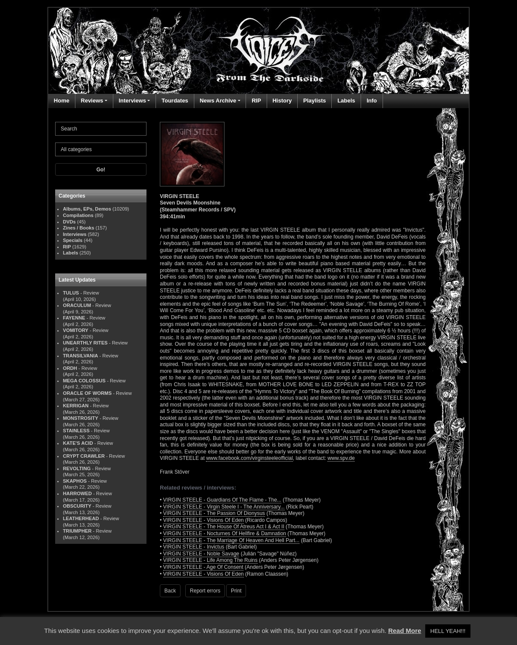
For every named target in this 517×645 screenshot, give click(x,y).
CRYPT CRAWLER (84, 456)
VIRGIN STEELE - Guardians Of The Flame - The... (222, 500)
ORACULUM (77, 305)
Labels (346, 100)
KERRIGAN (76, 405)
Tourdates (175, 100)
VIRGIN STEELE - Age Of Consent (203, 567)
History (282, 100)
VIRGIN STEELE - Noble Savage (201, 554)
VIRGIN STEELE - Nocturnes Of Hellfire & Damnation (224, 533)
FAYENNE (74, 317)
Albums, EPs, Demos (87, 208)
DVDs (69, 221)
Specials (72, 240)
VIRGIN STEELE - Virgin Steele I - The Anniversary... (224, 507)
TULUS (71, 292)
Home (61, 100)
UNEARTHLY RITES (85, 342)
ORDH (70, 368)
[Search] (100, 129)
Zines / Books (78, 227)
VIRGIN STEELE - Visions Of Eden (203, 520)
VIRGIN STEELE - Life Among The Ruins (210, 560)
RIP (256, 100)
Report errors (205, 591)
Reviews (92, 100)
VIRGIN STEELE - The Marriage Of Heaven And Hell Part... (231, 540)
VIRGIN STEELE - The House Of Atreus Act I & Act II (223, 527)
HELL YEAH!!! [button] (448, 631)
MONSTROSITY (80, 418)
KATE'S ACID (78, 443)
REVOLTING (76, 468)
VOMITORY (75, 330)
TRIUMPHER (77, 530)
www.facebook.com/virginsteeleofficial (249, 458)
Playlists (314, 100)
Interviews (132, 100)
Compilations (78, 215)
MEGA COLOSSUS (84, 380)
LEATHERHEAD (81, 518)
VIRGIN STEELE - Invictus (193, 547)
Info (372, 100)
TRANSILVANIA (80, 355)
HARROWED (77, 493)
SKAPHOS (75, 481)
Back (170, 591)
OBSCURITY (77, 506)
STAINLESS (76, 430)
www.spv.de (341, 458)
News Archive (217, 100)
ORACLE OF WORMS (87, 393)
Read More (404, 630)
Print (236, 591)
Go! (101, 170)
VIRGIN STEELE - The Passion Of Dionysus (214, 513)
